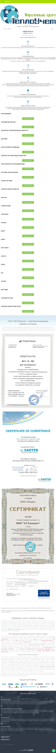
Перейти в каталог (28, 118)
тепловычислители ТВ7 (49, 647)
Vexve (34, 639)
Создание (25, 749)
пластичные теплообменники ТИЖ (28, 649)
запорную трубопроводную (43, 650)
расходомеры (48, 649)
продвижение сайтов (24, 750)
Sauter (16, 640)
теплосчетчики (40, 649)
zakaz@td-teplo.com (32, 37)
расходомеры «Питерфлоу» (7, 649)
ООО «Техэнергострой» (25, 642)
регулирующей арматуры (47, 640)
